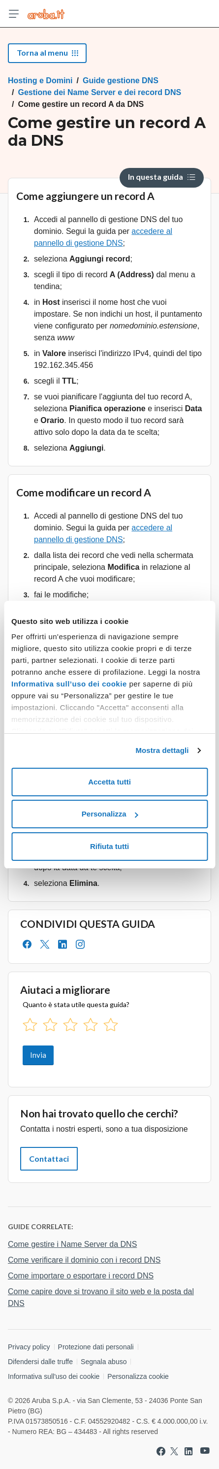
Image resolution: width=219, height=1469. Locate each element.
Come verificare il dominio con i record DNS (84, 1260)
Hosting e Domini (40, 80)
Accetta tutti (109, 782)
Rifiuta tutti (109, 846)
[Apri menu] (14, 14)
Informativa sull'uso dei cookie (53, 1376)
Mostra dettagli (161, 750)
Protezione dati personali (96, 1347)
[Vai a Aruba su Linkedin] (188, 1451)
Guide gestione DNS (120, 80)
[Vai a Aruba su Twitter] (174, 1451)
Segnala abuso (103, 1362)
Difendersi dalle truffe (40, 1362)
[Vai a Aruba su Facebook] (160, 1451)
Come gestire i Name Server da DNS (72, 1244)
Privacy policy (29, 1347)
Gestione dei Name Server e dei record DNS (99, 92)
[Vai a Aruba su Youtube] (205, 1451)
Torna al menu (47, 52)
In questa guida (161, 176)
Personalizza (110, 814)
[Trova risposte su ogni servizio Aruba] (46, 14)
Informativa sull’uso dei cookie (69, 684)
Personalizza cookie (138, 1376)
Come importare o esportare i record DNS (81, 1276)
